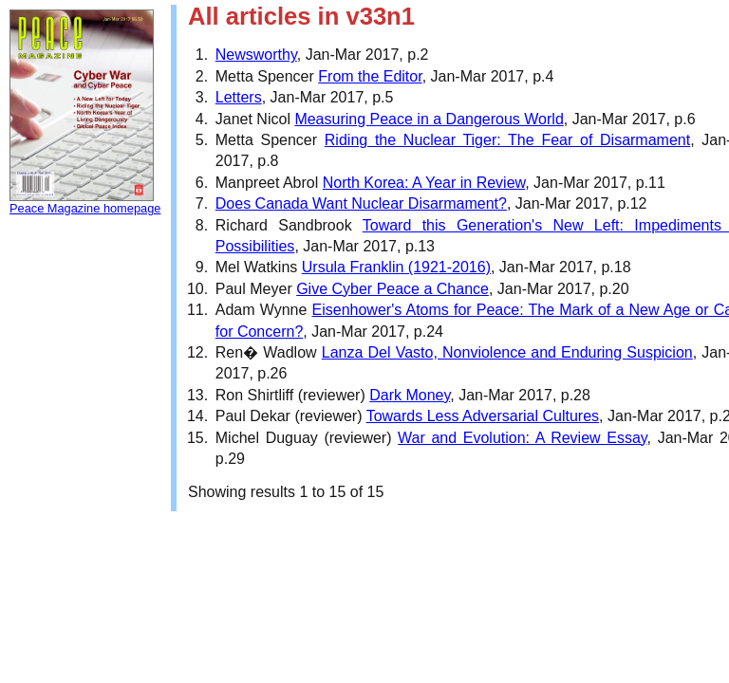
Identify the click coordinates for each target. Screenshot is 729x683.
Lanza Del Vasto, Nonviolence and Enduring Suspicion (507, 352)
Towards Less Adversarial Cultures (482, 416)
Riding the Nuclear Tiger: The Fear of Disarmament (507, 140)
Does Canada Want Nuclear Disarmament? (361, 203)
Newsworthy (256, 54)
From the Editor (369, 76)
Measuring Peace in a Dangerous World (428, 119)
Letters (238, 97)
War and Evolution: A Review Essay (522, 438)
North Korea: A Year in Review (424, 183)
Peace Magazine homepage (84, 208)
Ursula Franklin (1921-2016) (396, 267)
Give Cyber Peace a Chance (392, 289)
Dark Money (409, 395)
